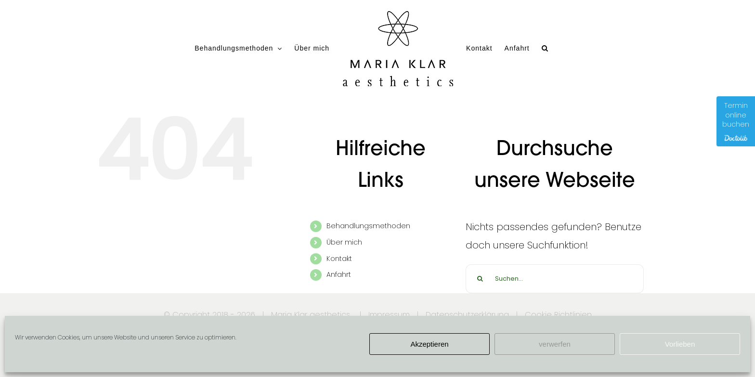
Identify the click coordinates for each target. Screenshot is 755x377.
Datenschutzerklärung (467, 314)
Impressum (389, 314)
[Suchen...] (555, 278)
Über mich (344, 242)
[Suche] (480, 278)
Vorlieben (680, 344)
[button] (545, 48)
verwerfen (555, 344)
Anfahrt (338, 274)
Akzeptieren (429, 344)
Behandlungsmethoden (368, 226)
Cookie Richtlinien (558, 314)
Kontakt (339, 258)
